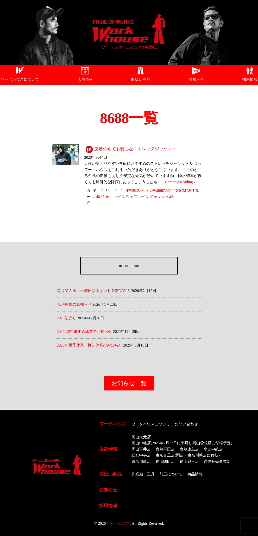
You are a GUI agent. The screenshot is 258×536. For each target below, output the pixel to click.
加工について (170, 474)
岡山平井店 (141, 449)
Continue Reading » (179, 182)
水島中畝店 (213, 449)
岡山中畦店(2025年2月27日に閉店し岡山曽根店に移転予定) (182, 443)
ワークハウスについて (20, 79)
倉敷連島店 (189, 449)
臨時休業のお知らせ (74, 304)
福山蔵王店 (189, 461)
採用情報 (250, 79)
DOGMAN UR (186, 191)
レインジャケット (153, 197)
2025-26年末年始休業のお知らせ (84, 331)
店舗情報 (85, 79)
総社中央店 (141, 455)
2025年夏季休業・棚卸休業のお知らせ (89, 345)
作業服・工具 (143, 474)
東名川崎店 (141, 461)
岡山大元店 (141, 437)
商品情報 (195, 474)
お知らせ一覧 (129, 383)
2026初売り (66, 318)
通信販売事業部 (217, 461)
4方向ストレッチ (141, 191)
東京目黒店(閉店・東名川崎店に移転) (188, 455)
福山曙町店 (165, 461)
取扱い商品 (140, 79)
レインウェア (125, 197)
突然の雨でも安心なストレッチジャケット (135, 148)
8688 (170, 191)
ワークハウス (112, 423)
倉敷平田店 (165, 449)
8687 (161, 191)
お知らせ (196, 79)
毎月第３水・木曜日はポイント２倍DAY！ (93, 291)
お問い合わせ (186, 424)
